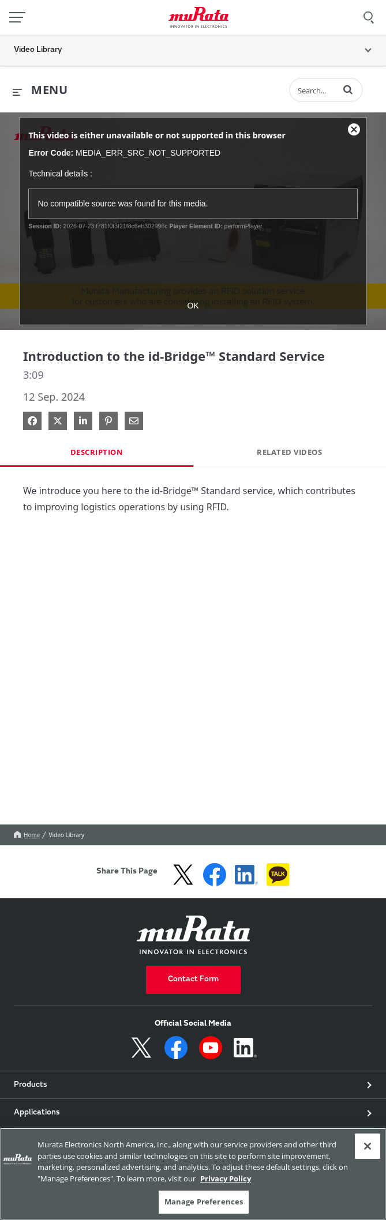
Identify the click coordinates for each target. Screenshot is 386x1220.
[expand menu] (40, 90)
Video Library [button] (38, 50)
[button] (348, 89)
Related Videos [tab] (289, 452)
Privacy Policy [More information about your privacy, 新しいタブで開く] (225, 1178)
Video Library (66, 835)
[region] (193, 1174)
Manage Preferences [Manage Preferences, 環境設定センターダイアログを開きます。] (203, 1201)
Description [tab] (96, 452)
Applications (37, 1113)
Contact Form (193, 980)
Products (30, 1085)
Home (27, 835)
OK (192, 305)
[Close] (367, 1146)
